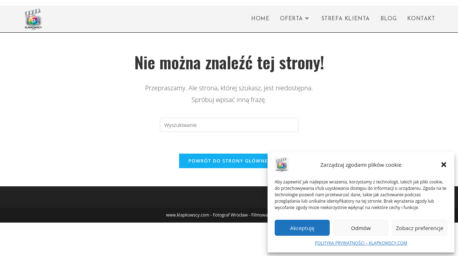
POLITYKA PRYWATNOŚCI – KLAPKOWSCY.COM (361, 243)
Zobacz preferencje (419, 227)
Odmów (361, 227)
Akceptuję (302, 227)
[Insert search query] (229, 125)
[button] (443, 164)
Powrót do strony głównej (229, 161)
